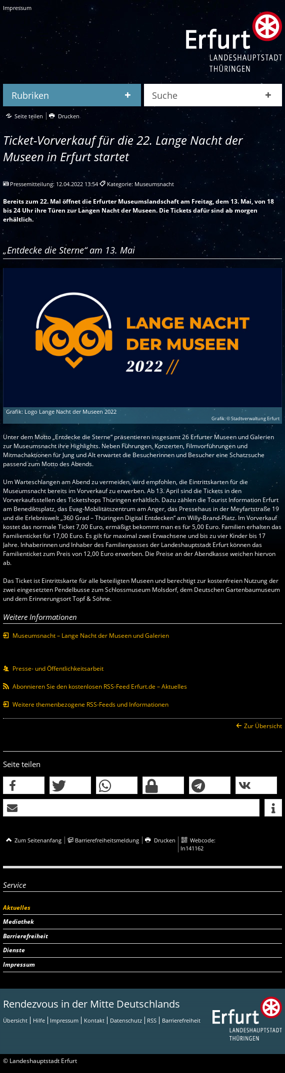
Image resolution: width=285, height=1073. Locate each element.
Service (14, 885)
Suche (165, 95)
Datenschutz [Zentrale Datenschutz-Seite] (126, 1020)
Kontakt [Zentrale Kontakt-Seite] (94, 1020)
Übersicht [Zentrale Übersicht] (15, 1020)
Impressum (17, 7)
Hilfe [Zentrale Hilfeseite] (39, 1020)
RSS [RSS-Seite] (151, 1020)
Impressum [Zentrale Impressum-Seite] (64, 1020)
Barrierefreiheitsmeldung (107, 840)
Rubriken (30, 95)
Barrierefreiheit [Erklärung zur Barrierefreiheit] (181, 1020)
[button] (24, 786)
